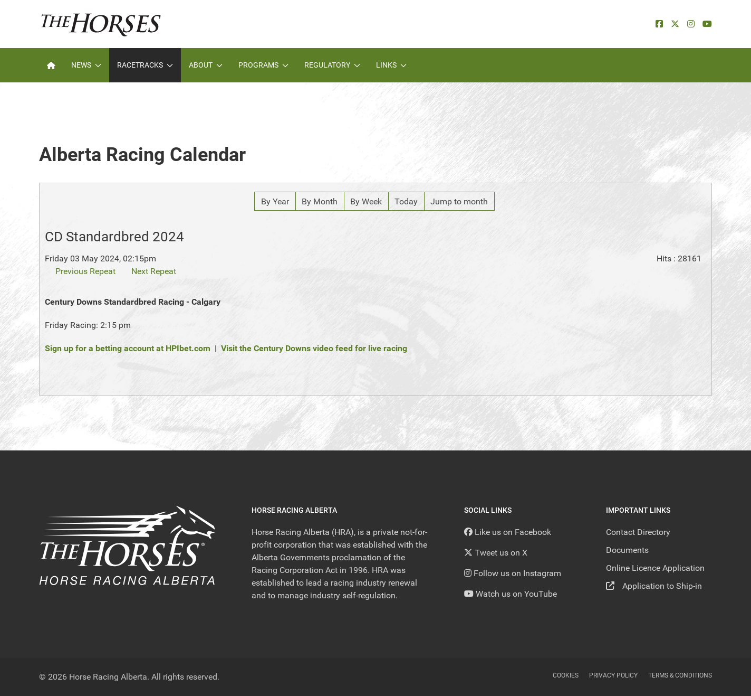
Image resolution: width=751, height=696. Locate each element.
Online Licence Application (655, 568)
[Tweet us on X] (495, 553)
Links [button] (391, 65)
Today (406, 201)
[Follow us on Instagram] (512, 573)
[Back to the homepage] (101, 24)
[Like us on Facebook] (507, 532)
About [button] (206, 65)
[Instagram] (691, 24)
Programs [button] (263, 65)
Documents (627, 550)
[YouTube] (707, 24)
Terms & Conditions (680, 675)
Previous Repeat (85, 271)
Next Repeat (153, 271)
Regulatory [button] (332, 65)
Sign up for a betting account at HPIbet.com (127, 348)
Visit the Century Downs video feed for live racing (314, 348)
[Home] (51, 65)
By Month (320, 201)
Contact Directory (638, 532)
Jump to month (459, 201)
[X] (675, 24)
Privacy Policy (613, 675)
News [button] (86, 65)
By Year (275, 201)
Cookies (566, 675)
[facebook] (659, 24)
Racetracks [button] (145, 65)
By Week (366, 201)
